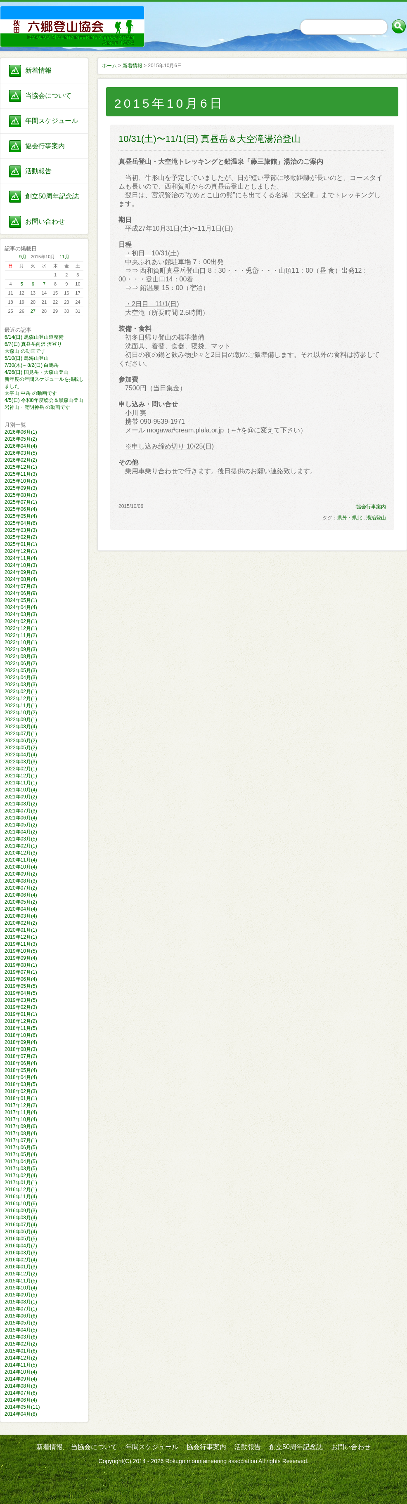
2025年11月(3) (21, 474)
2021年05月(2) (21, 825)
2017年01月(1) (21, 1182)
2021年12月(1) (21, 776)
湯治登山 (376, 518)
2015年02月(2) (21, 1344)
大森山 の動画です (25, 351)
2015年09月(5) (21, 1295)
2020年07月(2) (21, 888)
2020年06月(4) (21, 895)
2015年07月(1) (21, 1309)
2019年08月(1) (21, 965)
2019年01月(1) (21, 1014)
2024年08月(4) (21, 579)
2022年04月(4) (21, 755)
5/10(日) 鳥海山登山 (27, 358)
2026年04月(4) (21, 446)
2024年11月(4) (21, 558)
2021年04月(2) (21, 832)
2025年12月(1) (21, 467)
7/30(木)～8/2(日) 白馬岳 (32, 365)
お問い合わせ (45, 221)
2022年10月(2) (21, 712)
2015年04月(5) (21, 1330)
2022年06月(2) (21, 741)
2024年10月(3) (21, 565)
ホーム (109, 65)
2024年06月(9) (21, 593)
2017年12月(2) (21, 1105)
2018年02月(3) (21, 1091)
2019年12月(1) (21, 937)
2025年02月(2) (21, 537)
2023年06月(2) (21, 663)
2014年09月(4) (21, 1379)
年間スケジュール (51, 120)
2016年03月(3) (21, 1253)
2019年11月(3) (21, 944)
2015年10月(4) (21, 1288)
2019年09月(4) (21, 958)
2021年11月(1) (21, 783)
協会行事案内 (45, 145)
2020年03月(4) (21, 916)
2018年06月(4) (21, 1063)
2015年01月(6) (21, 1351)
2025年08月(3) (21, 495)
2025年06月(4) (21, 509)
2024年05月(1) (21, 600)
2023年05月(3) (21, 670)
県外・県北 (349, 518)
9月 (22, 256)
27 (33, 311)
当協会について (48, 95)
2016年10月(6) (21, 1204)
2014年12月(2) (21, 1358)
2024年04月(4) (21, 607)
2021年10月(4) (21, 790)
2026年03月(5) (21, 453)
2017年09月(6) (21, 1126)
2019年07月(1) (21, 972)
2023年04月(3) (21, 677)
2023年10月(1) (21, 642)
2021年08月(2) (21, 804)
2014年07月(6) (21, 1393)
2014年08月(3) (21, 1386)
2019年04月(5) (21, 993)
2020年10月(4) (21, 867)
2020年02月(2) (21, 923)
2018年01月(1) (21, 1098)
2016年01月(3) (21, 1267)
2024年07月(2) (21, 586)
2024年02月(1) (21, 621)
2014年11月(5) (21, 1365)
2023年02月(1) (21, 691)
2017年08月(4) (21, 1133)
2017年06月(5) (21, 1147)
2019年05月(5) (21, 986)
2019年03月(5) (21, 1000)
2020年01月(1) (21, 930)
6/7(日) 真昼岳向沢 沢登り (33, 344)
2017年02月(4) (21, 1175)
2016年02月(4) (21, 1260)
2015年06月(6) (21, 1316)
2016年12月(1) (21, 1189)
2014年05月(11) (22, 1407)
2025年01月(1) (21, 544)
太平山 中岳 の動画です (31, 393)
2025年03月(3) (21, 530)
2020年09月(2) (21, 874)
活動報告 (38, 171)
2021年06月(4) (21, 818)
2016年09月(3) (21, 1211)
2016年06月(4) (21, 1232)
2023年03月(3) (21, 684)
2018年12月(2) (21, 1021)
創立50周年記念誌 (52, 196)
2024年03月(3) (21, 614)
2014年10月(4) (21, 1372)
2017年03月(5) (21, 1168)
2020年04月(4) (21, 909)
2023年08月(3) (21, 656)
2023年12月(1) (21, 628)
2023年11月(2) (21, 635)
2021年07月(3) (21, 811)
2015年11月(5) (21, 1281)
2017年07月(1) (21, 1140)
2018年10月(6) (21, 1035)
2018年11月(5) (21, 1028)
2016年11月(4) (21, 1196)
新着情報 (38, 70)
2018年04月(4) (21, 1077)
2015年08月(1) (21, 1302)
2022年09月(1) (21, 719)
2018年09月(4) (21, 1042)
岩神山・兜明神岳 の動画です (37, 407)
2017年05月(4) (21, 1154)
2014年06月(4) (21, 1400)
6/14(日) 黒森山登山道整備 (34, 337)
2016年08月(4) (21, 1218)
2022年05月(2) (21, 748)
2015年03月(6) (21, 1337)
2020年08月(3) (21, 881)
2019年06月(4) (21, 979)
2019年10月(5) (21, 951)
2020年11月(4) (21, 860)
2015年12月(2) (21, 1274)
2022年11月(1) (21, 705)
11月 (64, 256)
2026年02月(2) (21, 460)
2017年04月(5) (21, 1161)
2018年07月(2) (21, 1056)
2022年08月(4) (21, 727)
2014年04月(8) (21, 1414)
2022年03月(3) (21, 762)
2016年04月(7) (21, 1246)
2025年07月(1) (21, 502)
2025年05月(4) (21, 516)
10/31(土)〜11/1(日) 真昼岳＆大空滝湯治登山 (209, 139)
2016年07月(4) (21, 1225)
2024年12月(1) (21, 551)
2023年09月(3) (21, 649)
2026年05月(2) (21, 439)
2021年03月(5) (21, 839)
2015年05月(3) (21, 1323)
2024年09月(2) (21, 572)
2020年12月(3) (21, 853)
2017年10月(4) (21, 1119)
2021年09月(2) (21, 797)
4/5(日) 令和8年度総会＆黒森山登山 (44, 400)
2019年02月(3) (21, 1007)
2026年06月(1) (21, 432)
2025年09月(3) (21, 488)
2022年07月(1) (21, 734)
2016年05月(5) (21, 1239)
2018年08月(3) (21, 1049)
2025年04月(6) (21, 523)
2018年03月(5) (21, 1084)
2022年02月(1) (21, 769)
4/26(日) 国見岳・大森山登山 (37, 372)
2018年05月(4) (21, 1070)
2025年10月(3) (21, 481)
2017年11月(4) (21, 1112)
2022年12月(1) (21, 698)
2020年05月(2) (21, 902)
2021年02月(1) (21, 846)
